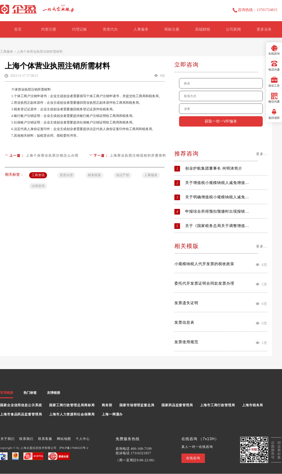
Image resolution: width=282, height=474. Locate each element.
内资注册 (48, 29)
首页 (18, 29)
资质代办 (110, 29)
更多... (262, 154)
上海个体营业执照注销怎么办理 (52, 155)
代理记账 (79, 29)
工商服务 (6, 51)
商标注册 (171, 29)
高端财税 (202, 29)
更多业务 (264, 29)
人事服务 (141, 29)
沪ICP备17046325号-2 (74, 448)
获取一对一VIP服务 (221, 121)
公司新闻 (233, 29)
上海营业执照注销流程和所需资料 (138, 155)
